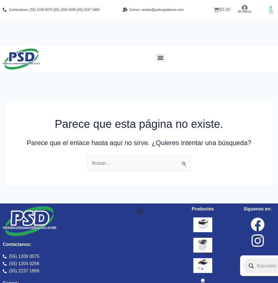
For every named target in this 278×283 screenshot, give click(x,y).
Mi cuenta (244, 11)
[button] (160, 57)
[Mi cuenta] (244, 8)
